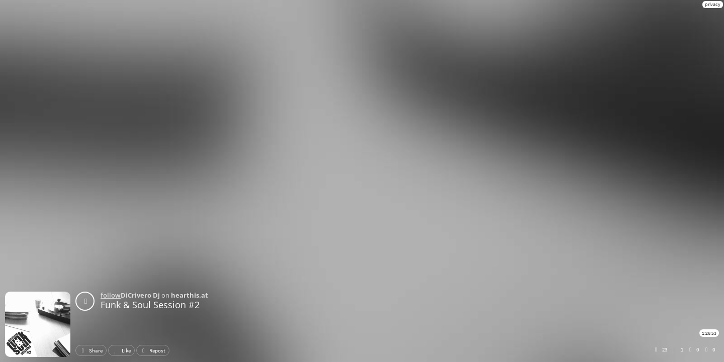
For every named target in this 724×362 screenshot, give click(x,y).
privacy (712, 4)
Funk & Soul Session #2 (150, 305)
